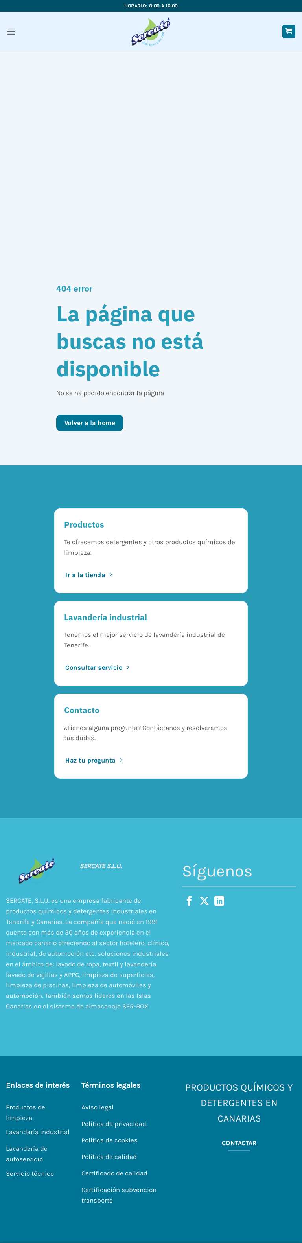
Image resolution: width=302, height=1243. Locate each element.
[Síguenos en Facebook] (189, 901)
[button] (11, 32)
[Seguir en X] (204, 901)
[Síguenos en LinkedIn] (219, 901)
